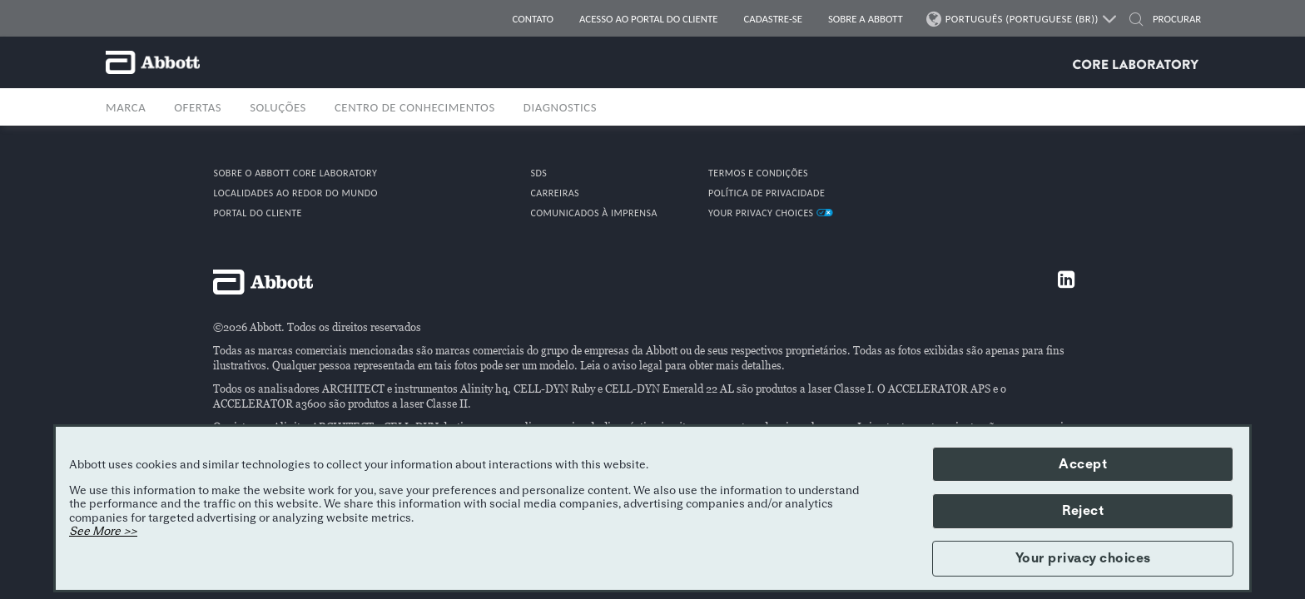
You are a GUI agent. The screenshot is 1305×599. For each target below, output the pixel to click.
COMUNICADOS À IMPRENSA (593, 213)
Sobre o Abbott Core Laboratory (295, 173)
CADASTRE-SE (773, 18)
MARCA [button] (126, 107)
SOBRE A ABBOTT (865, 18)
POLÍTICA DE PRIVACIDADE (766, 193)
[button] (1136, 21)
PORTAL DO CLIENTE (257, 213)
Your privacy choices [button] (1083, 558)
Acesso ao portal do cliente (648, 18)
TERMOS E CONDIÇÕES (758, 173)
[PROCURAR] (1171, 19)
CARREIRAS (554, 193)
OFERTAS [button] (197, 107)
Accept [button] (1083, 464)
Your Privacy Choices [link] (770, 213)
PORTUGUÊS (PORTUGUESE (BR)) (1022, 19)
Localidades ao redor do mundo (295, 193)
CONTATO (533, 18)
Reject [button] (1083, 510)
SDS (538, 173)
